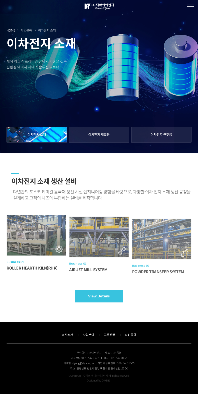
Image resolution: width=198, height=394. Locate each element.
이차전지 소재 (36, 135)
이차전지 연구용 (161, 135)
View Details (99, 296)
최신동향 (130, 335)
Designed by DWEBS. (99, 380)
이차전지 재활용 (99, 135)
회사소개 (67, 335)
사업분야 (88, 335)
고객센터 (109, 335)
